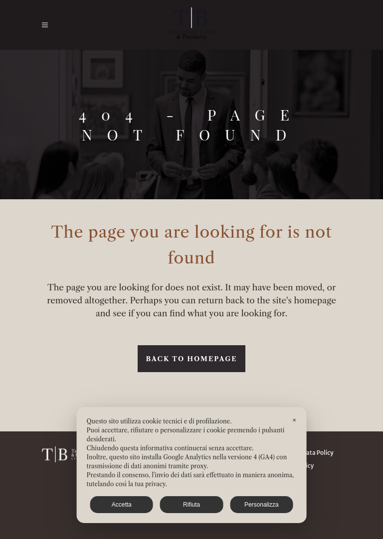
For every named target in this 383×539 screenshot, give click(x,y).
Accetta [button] (122, 504)
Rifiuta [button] (191, 504)
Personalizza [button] (261, 504)
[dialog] (192, 465)
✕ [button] (294, 420)
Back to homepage (191, 359)
